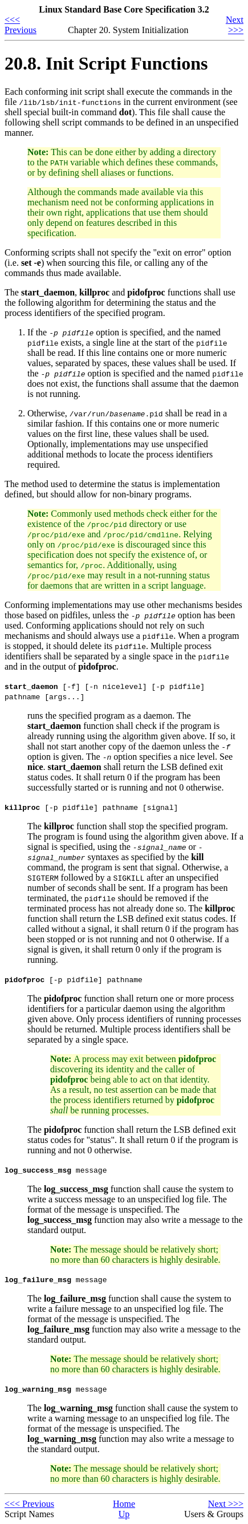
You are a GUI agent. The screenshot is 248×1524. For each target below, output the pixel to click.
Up (124, 1514)
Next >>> (234, 25)
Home (124, 1504)
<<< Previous (20, 25)
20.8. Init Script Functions (106, 63)
